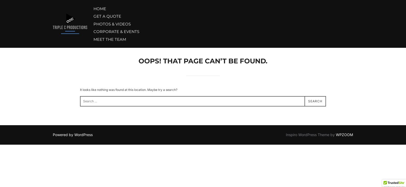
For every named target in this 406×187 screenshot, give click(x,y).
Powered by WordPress (73, 134)
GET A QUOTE (107, 16)
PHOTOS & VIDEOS (112, 24)
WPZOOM (344, 134)
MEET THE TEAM (109, 39)
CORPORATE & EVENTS (116, 31)
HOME (99, 8)
